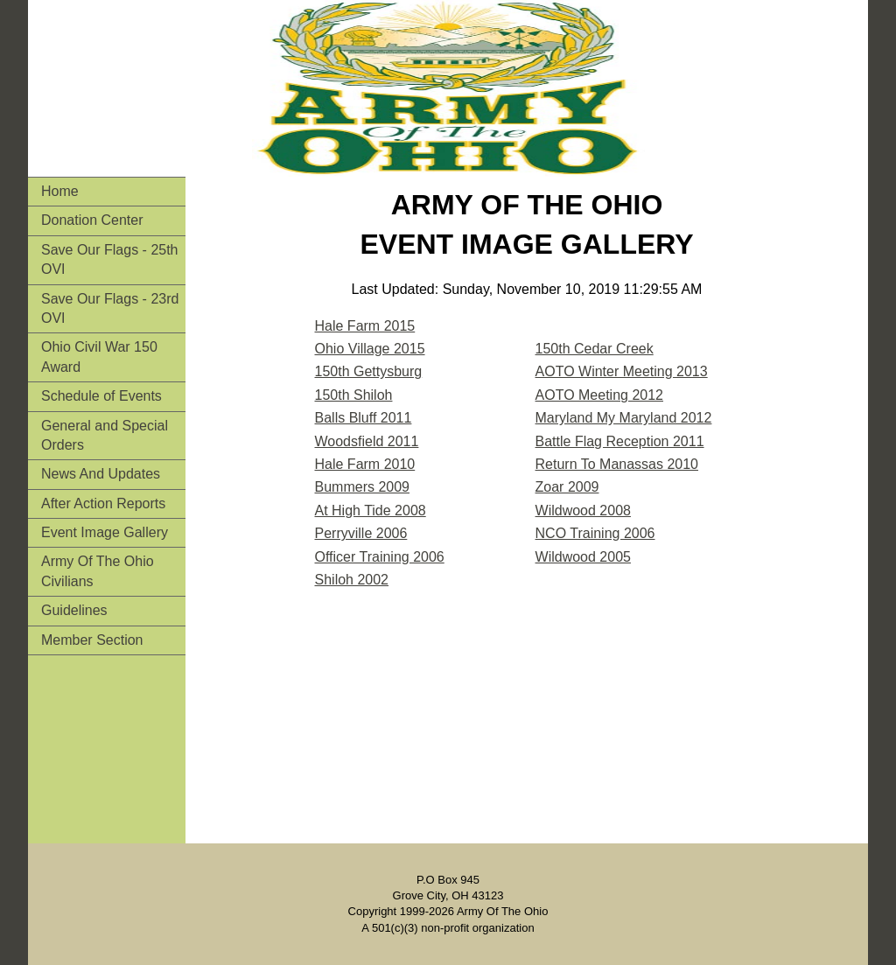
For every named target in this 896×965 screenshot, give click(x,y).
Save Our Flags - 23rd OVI (109, 308)
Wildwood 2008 (583, 510)
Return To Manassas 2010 (617, 464)
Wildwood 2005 (583, 556)
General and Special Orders (104, 435)
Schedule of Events (101, 395)
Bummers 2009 (362, 486)
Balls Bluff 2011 (363, 417)
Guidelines (74, 610)
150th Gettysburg (369, 371)
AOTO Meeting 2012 (599, 395)
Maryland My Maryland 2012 (624, 417)
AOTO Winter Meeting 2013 (622, 371)
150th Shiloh (354, 395)
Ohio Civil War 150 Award (99, 356)
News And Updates (100, 473)
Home (60, 191)
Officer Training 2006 (379, 556)
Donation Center (92, 220)
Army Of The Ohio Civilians (97, 571)
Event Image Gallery (104, 532)
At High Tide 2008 (370, 510)
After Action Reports (103, 503)
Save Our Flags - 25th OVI (109, 259)
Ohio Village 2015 (370, 348)
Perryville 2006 (361, 533)
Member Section (92, 640)
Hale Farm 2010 (365, 464)
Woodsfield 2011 (367, 441)
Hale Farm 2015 (365, 325)
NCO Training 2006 (595, 533)
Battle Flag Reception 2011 (620, 441)
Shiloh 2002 (352, 579)
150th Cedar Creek (595, 348)
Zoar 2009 (567, 486)
